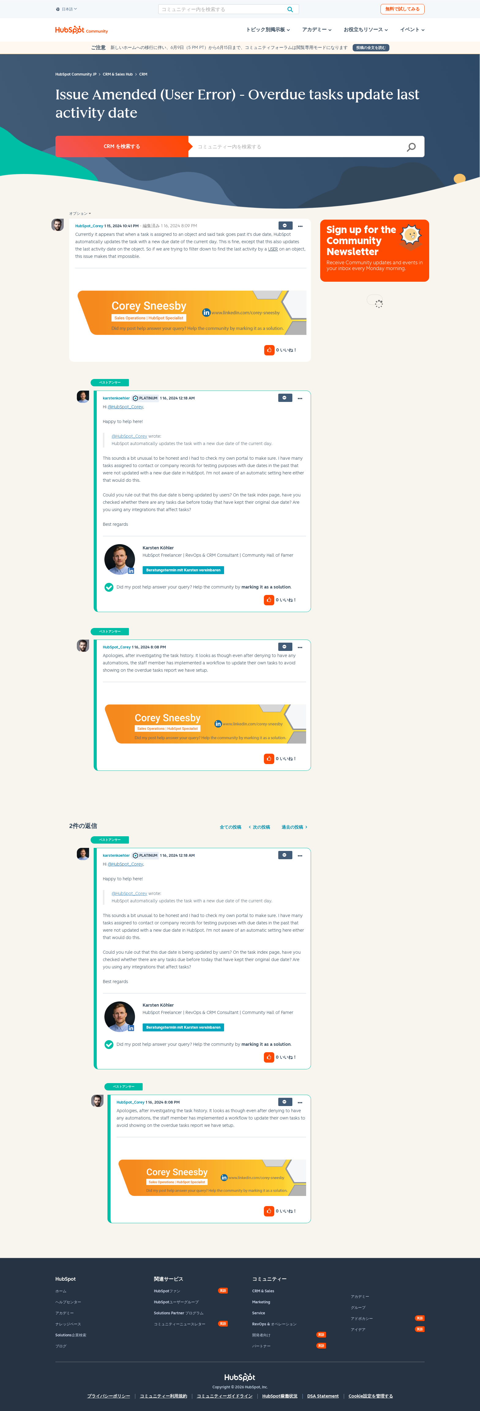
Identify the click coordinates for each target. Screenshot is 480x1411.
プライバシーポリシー (108, 1396)
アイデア (358, 1329)
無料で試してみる (402, 9)
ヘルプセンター (68, 1302)
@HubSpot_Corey (125, 407)
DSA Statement (323, 1396)
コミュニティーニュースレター (179, 1324)
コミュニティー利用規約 (163, 1396)
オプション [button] (78, 213)
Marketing (261, 1302)
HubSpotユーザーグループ (176, 1302)
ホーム (60, 1291)
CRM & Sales (263, 1291)
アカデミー (64, 1313)
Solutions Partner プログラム (179, 1313)
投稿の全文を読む (371, 48)
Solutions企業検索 (70, 1335)
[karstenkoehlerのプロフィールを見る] (116, 398)
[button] (300, 226)
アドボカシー (362, 1318)
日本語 (64, 9)
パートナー (261, 1346)
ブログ (60, 1346)
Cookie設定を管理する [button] (371, 1396)
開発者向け (261, 1335)
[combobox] (228, 9)
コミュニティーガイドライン (225, 1396)
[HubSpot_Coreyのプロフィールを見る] (89, 226)
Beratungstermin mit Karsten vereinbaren (183, 570)
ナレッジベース (68, 1324)
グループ (358, 1307)
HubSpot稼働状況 (280, 1396)
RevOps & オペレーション (274, 1324)
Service (258, 1313)
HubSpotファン (167, 1291)
